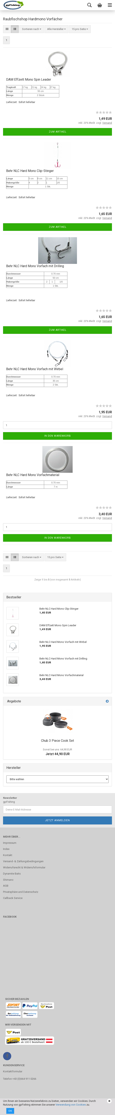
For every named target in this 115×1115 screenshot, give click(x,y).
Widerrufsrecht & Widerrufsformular (24, 867)
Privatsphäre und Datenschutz (20, 891)
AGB (5, 885)
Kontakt (7, 855)
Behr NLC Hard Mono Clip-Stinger (30, 171)
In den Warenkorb (57, 435)
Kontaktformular (12, 1071)
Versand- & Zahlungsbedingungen (23, 861)
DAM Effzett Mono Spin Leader (28, 79)
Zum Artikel (57, 131)
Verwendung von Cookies (71, 1104)
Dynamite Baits (12, 873)
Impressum (9, 842)
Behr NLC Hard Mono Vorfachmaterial (32, 475)
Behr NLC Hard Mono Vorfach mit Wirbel (34, 369)
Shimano (8, 879)
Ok (10, 1110)
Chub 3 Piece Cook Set (57, 741)
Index (6, 849)
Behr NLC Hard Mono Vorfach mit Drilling (35, 266)
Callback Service (12, 898)
